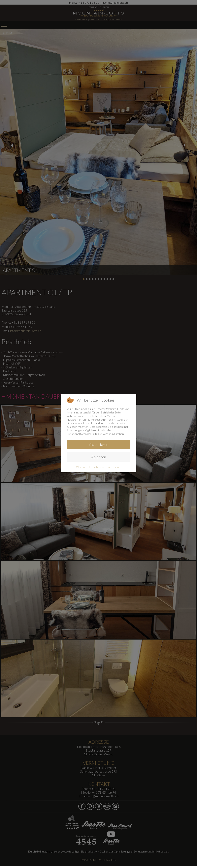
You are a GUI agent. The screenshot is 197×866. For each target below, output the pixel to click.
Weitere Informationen (90, 467)
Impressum (114, 467)
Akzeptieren (98, 444)
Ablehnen (98, 457)
